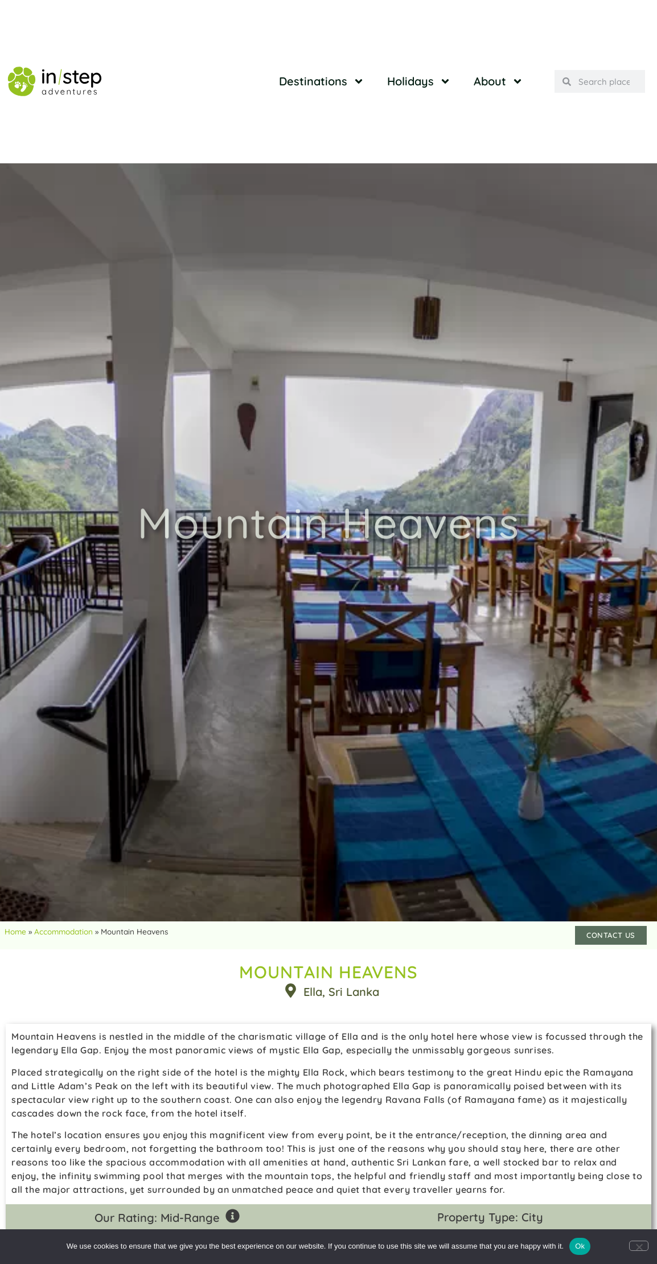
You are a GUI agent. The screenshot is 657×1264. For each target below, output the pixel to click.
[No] (638, 1246)
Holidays (419, 81)
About (498, 81)
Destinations (321, 81)
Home (15, 931)
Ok (580, 1246)
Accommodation (63, 931)
